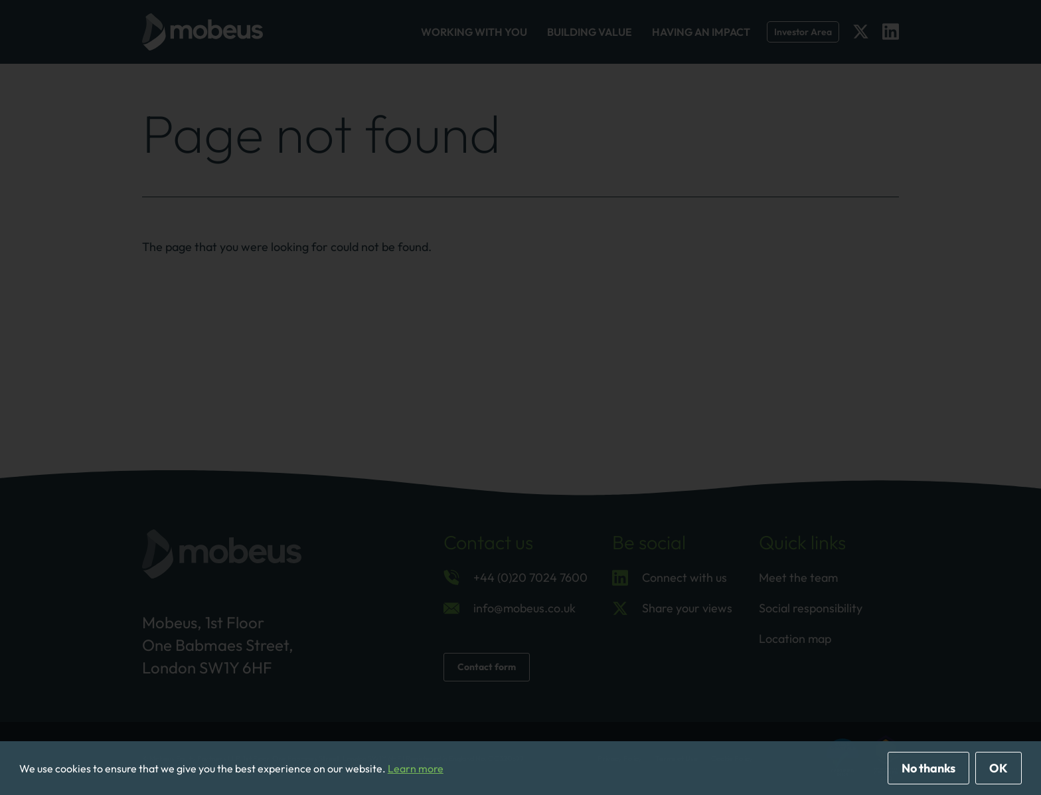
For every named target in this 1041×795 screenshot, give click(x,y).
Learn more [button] (415, 768)
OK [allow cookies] (998, 768)
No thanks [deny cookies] (928, 768)
